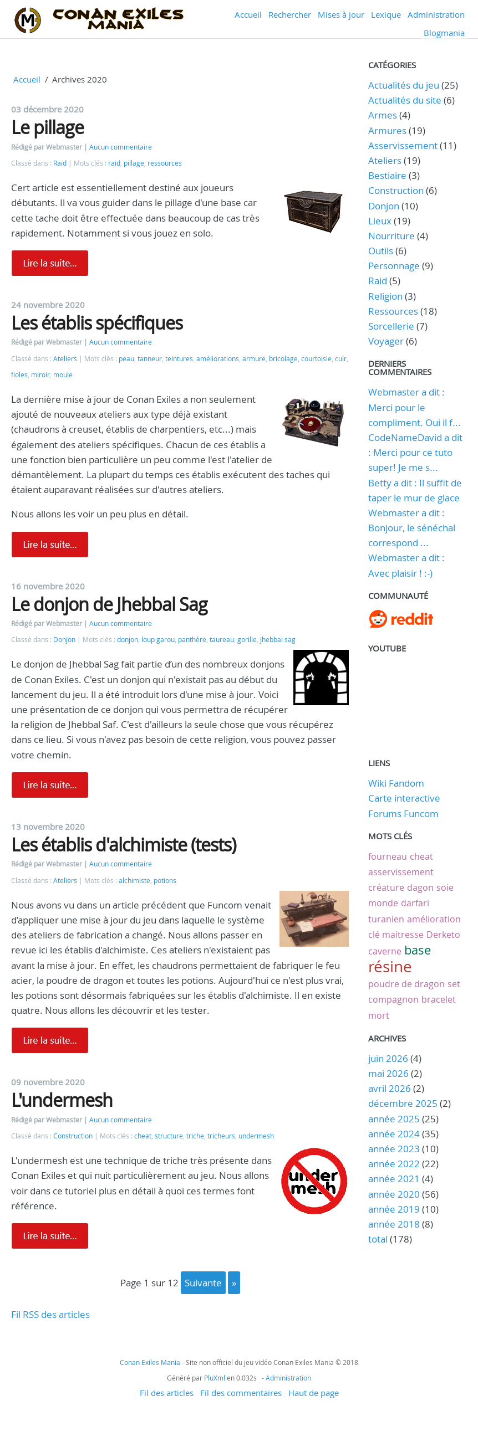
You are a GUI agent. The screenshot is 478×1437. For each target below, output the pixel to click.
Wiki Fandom (396, 783)
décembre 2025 (403, 1103)
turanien (386, 919)
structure (169, 1136)
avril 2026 (389, 1088)
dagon (420, 887)
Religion (385, 296)
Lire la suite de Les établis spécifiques (50, 544)
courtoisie (316, 359)
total (379, 1239)
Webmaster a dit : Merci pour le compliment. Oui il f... (414, 407)
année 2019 (394, 1209)
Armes (382, 115)
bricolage (283, 359)
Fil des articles (167, 1392)
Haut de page (313, 1392)
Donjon (64, 639)
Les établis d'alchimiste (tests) (123, 844)
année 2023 (394, 1148)
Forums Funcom (403, 813)
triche (195, 1136)
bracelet (438, 999)
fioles (19, 375)
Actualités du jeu (403, 85)
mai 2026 (388, 1073)
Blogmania (444, 32)
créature (386, 887)
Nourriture (391, 235)
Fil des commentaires (241, 1392)
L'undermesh (62, 1100)
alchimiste (134, 880)
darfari (415, 903)
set (454, 984)
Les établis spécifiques (96, 323)
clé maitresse (396, 934)
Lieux (379, 220)
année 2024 (394, 1133)
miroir (40, 375)
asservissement (401, 872)
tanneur (150, 359)
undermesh (256, 1136)
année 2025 (394, 1118)
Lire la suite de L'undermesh (50, 1236)
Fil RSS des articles (50, 1314)
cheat (142, 1136)
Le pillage (47, 127)
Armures (387, 130)
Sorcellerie (391, 326)
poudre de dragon (406, 984)
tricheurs (221, 1136)
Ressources (393, 311)
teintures (179, 359)
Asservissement (403, 145)
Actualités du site (404, 100)
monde (383, 903)
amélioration (434, 919)
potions (165, 880)
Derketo (443, 934)
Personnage (394, 265)
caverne (384, 951)
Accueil (248, 14)
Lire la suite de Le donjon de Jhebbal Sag (50, 785)
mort (378, 1015)
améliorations (217, 359)
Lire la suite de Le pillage (50, 263)
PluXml (214, 1377)
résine (390, 966)
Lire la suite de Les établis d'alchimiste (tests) (50, 1040)
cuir (341, 359)
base (417, 950)
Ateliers (65, 359)
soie (445, 887)
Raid (60, 163)
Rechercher (289, 14)
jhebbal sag (278, 639)
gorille (247, 639)
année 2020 (394, 1194)
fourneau (387, 856)
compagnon (393, 999)
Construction (73, 1136)
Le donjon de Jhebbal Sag (109, 604)
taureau (222, 639)
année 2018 (394, 1224)
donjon (127, 639)
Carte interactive (404, 798)
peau (126, 359)
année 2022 (394, 1163)
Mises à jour (341, 14)
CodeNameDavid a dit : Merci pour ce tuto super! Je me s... (415, 452)
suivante (203, 1282)
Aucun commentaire (120, 147)
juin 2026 (388, 1058)
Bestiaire (387, 175)
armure (254, 359)
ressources (165, 163)
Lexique (386, 14)
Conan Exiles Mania (150, 1362)
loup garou (158, 639)
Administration (436, 14)
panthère (192, 639)
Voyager (386, 341)
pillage (134, 163)
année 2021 (394, 1178)
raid (114, 163)
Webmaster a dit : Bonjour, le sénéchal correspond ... (411, 527)
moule (63, 375)
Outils (380, 250)
